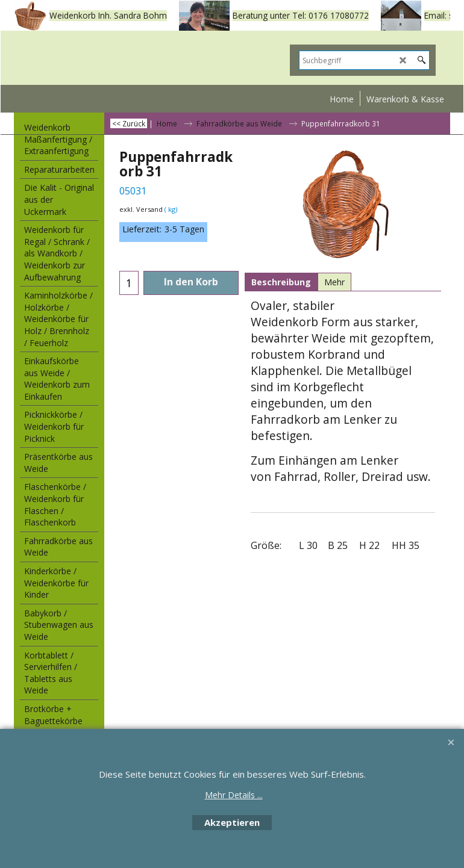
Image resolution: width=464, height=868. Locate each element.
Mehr (334, 282)
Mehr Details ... (234, 795)
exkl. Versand (141, 209)
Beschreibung (281, 282)
